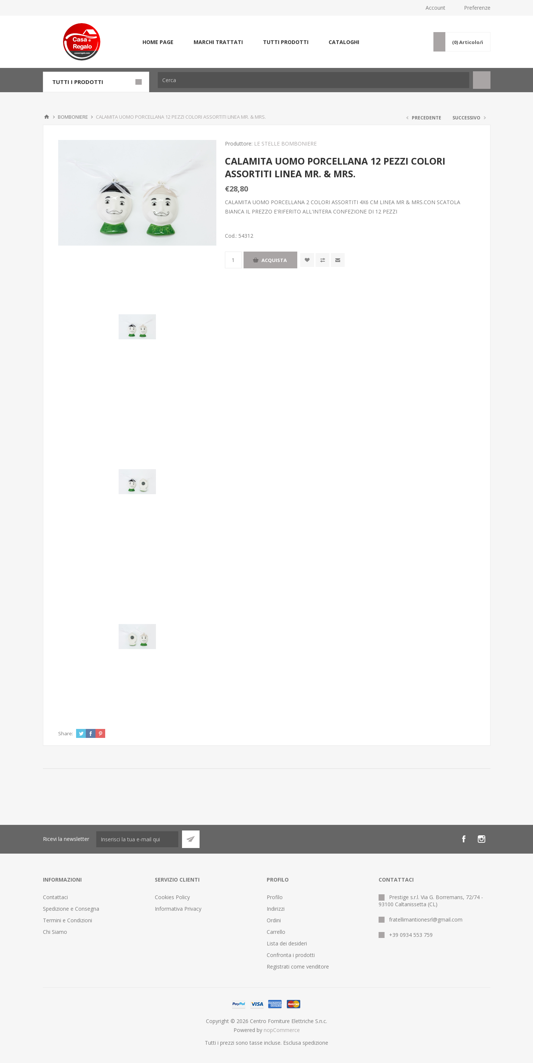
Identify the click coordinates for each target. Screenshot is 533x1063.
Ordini (274, 920)
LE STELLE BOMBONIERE (285, 143)
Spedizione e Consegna (71, 908)
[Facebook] (464, 839)
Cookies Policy (172, 897)
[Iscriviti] (137, 839)
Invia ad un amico (338, 260)
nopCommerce (282, 1030)
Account (435, 7)
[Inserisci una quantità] (233, 260)
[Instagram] (481, 839)
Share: (65, 733)
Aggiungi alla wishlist (307, 260)
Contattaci (55, 897)
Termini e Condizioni (67, 920)
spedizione (315, 1042)
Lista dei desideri (287, 943)
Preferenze (477, 7)
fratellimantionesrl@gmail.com (426, 919)
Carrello (276, 931)
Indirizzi (276, 908)
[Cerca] (313, 80)
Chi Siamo (55, 931)
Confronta (322, 260)
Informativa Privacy (178, 908)
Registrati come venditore (298, 966)
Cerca (481, 80)
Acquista (274, 260)
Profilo (275, 897)
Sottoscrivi (191, 839)
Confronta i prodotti (291, 954)
